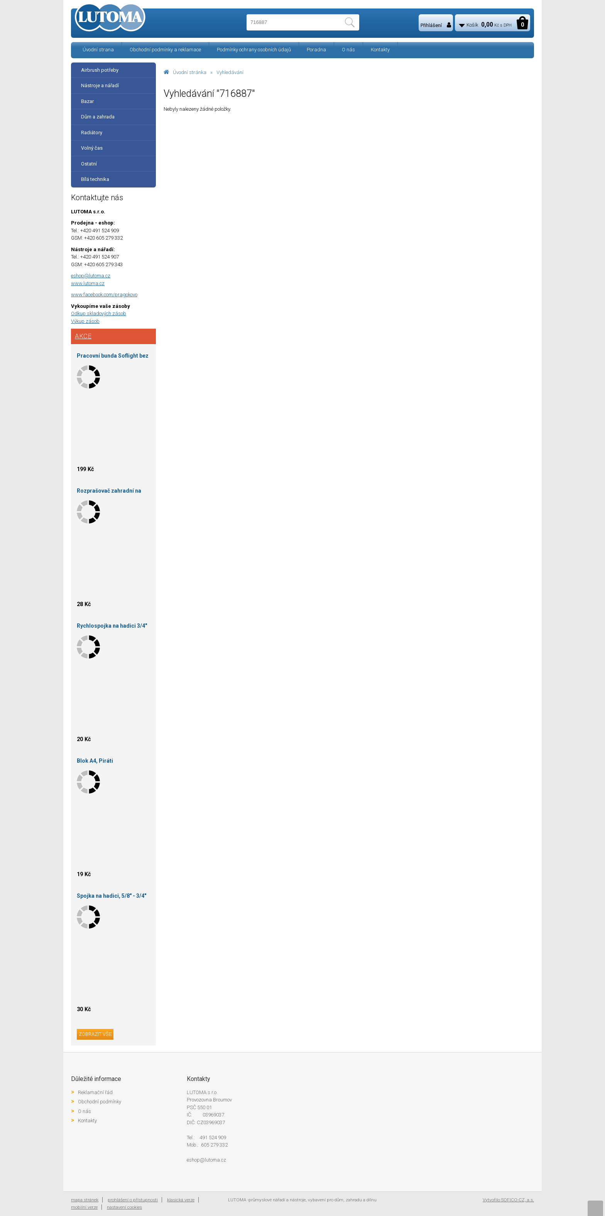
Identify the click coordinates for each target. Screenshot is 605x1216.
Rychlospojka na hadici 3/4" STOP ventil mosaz (112, 627)
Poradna (316, 49)
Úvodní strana (98, 49)
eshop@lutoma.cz (90, 276)
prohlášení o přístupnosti (133, 1199)
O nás (348, 49)
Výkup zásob (85, 321)
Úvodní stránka (189, 72)
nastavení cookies (124, 1207)
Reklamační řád (95, 1092)
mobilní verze (84, 1207)
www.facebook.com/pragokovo (104, 294)
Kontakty (380, 49)
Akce (83, 336)
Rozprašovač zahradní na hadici (109, 492)
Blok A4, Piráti (95, 761)
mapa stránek (84, 1199)
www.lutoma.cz (88, 283)
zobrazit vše (95, 1034)
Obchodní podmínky (99, 1102)
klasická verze (180, 1199)
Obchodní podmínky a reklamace (165, 49)
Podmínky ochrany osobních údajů (254, 49)
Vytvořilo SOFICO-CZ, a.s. (508, 1199)
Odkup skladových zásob (98, 313)
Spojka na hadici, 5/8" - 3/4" (111, 896)
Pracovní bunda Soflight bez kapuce (113, 357)
